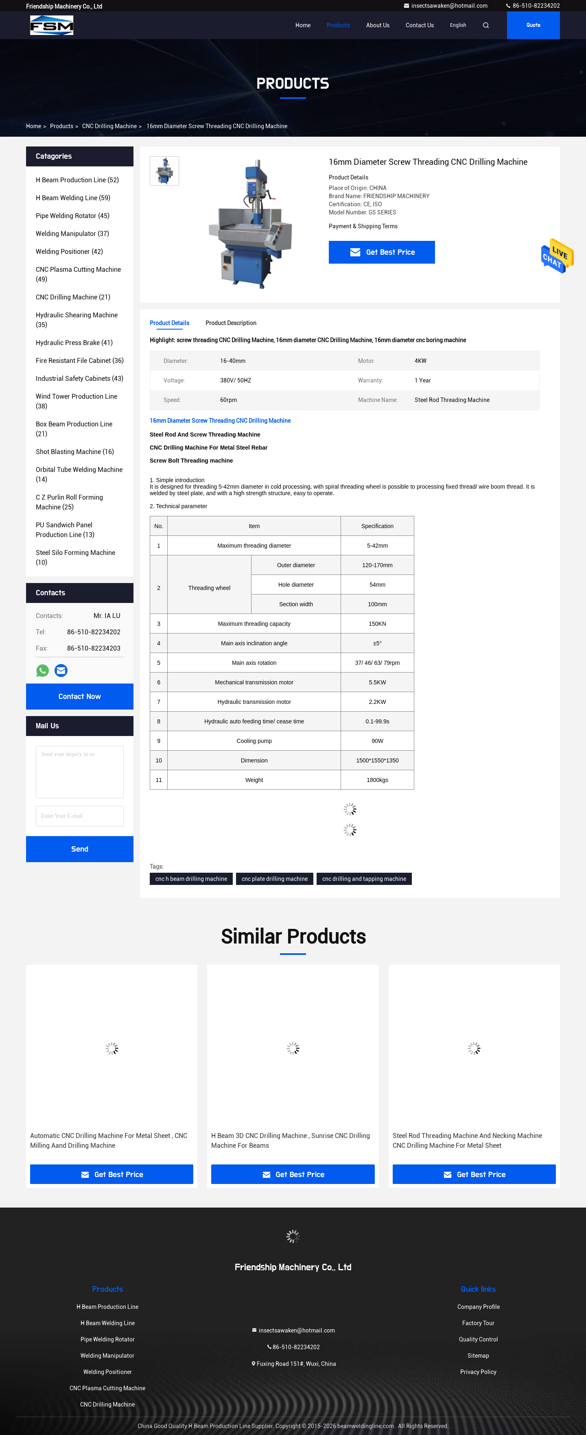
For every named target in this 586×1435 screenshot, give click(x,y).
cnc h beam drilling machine (191, 879)
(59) (73, 198)
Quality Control (478, 1339)
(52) (77, 180)
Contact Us (420, 25)
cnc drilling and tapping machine (364, 879)
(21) (73, 297)
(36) (80, 361)
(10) (75, 557)
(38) (76, 401)
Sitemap (478, 1355)
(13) (65, 530)
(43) (79, 378)
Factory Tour (478, 1323)
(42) (69, 252)
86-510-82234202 (532, 5)
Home (302, 25)
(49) (78, 274)
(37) (72, 234)
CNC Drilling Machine (109, 126)
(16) (75, 452)
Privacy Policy (478, 1372)
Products (338, 25)
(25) (69, 502)
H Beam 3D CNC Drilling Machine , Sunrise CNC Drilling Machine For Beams (290, 1140)
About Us (377, 25)
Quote (533, 25)
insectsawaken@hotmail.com (446, 5)
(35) (77, 320)
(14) (79, 474)
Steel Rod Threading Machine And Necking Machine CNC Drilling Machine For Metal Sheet (467, 1140)
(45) (72, 216)
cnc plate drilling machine (275, 879)
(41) (74, 343)
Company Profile (478, 1307)
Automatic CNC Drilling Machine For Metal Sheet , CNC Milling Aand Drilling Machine (108, 1140)
